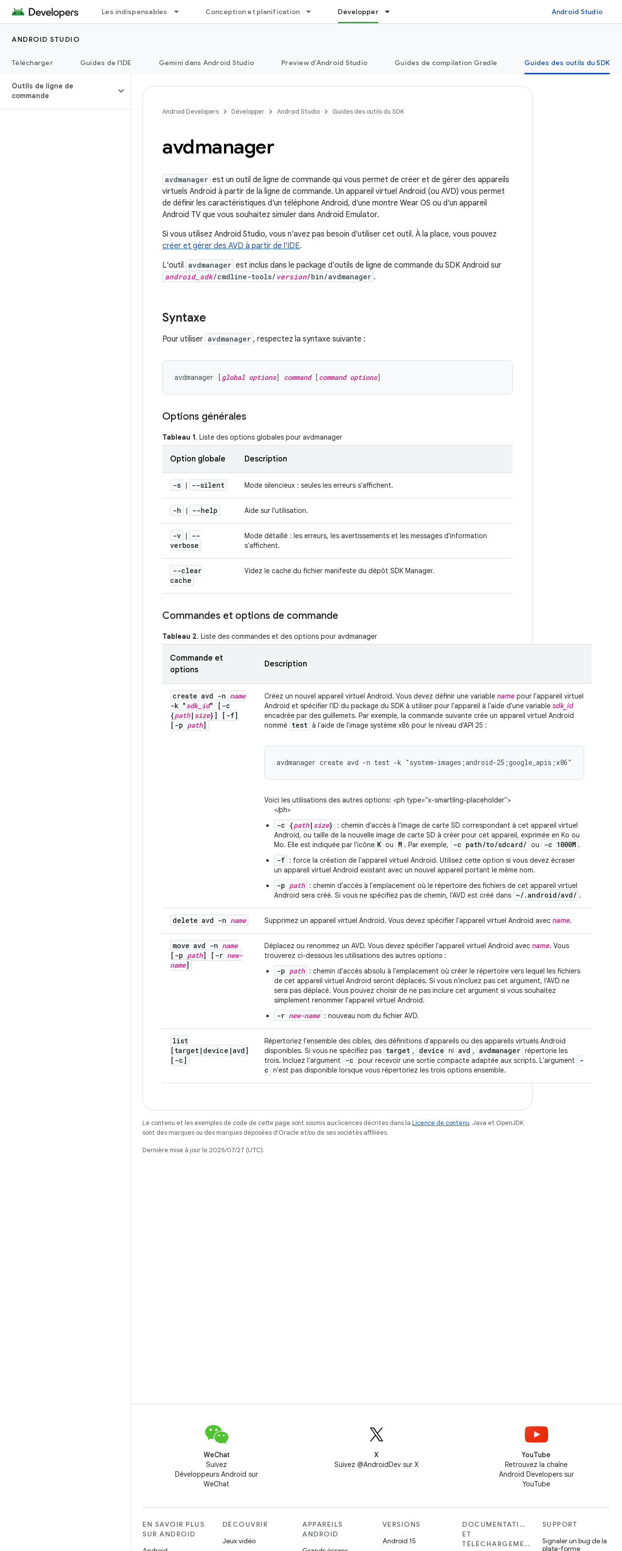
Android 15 (399, 1540)
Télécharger (32, 62)
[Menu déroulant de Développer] (392, 11)
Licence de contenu (440, 1123)
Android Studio (577, 11)
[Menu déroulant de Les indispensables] (181, 11)
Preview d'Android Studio (324, 62)
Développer (247, 111)
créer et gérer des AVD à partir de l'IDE (231, 246)
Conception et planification (253, 11)
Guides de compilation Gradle (446, 62)
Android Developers (190, 111)
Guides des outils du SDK (368, 111)
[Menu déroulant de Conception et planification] (313, 11)
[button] (57, 90)
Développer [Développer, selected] (358, 11)
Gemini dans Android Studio (207, 62)
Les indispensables (135, 11)
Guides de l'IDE (106, 62)
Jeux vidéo (239, 1540)
